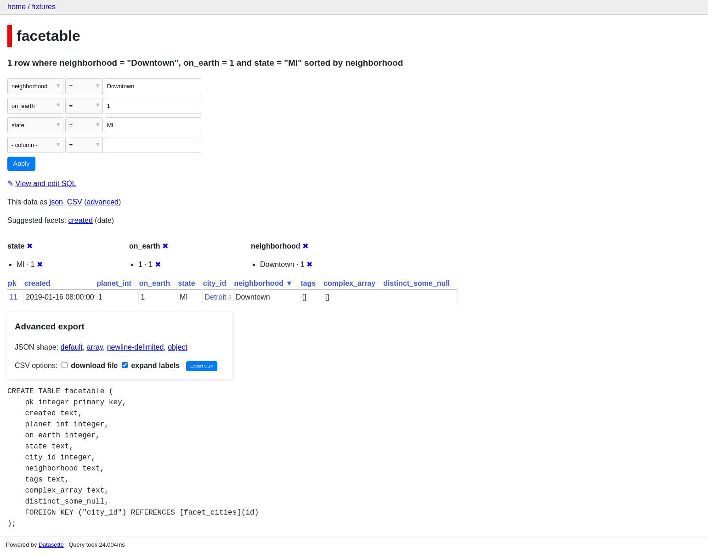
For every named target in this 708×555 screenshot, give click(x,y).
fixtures (44, 7)
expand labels (151, 365)
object (177, 347)
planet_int (113, 283)
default (72, 347)
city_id (215, 283)
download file (90, 365)
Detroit (215, 297)
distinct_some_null (416, 283)
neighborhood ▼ (263, 283)
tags (308, 283)
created (80, 220)
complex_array (349, 283)
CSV (74, 202)
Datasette (51, 544)
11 (13, 297)
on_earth (154, 283)
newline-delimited (135, 347)
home (16, 7)
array (95, 347)
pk (12, 283)
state (186, 283)
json (56, 202)
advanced (103, 202)
